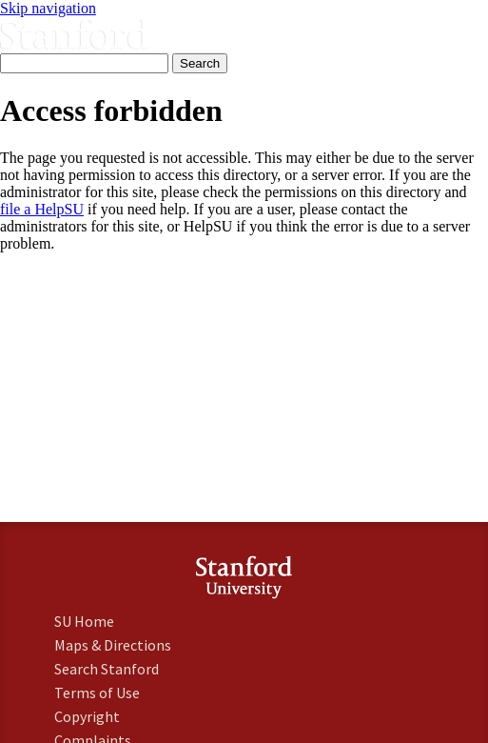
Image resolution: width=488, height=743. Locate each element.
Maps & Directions (112, 644)
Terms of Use (97, 692)
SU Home (84, 621)
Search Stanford (106, 668)
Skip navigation (48, 8)
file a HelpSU (42, 209)
